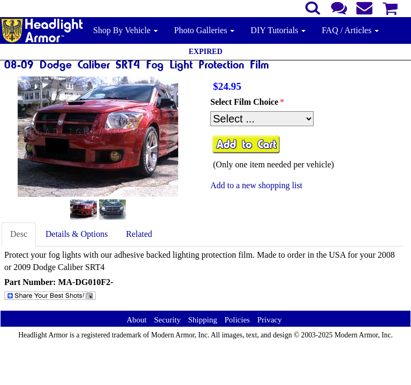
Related (139, 233)
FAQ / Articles (350, 30)
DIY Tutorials (278, 30)
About (136, 319)
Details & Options (76, 233)
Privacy (269, 319)
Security (167, 319)
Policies (237, 319)
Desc (18, 233)
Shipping (202, 319)
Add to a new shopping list (256, 185)
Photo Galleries (204, 30)
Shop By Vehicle (125, 30)
